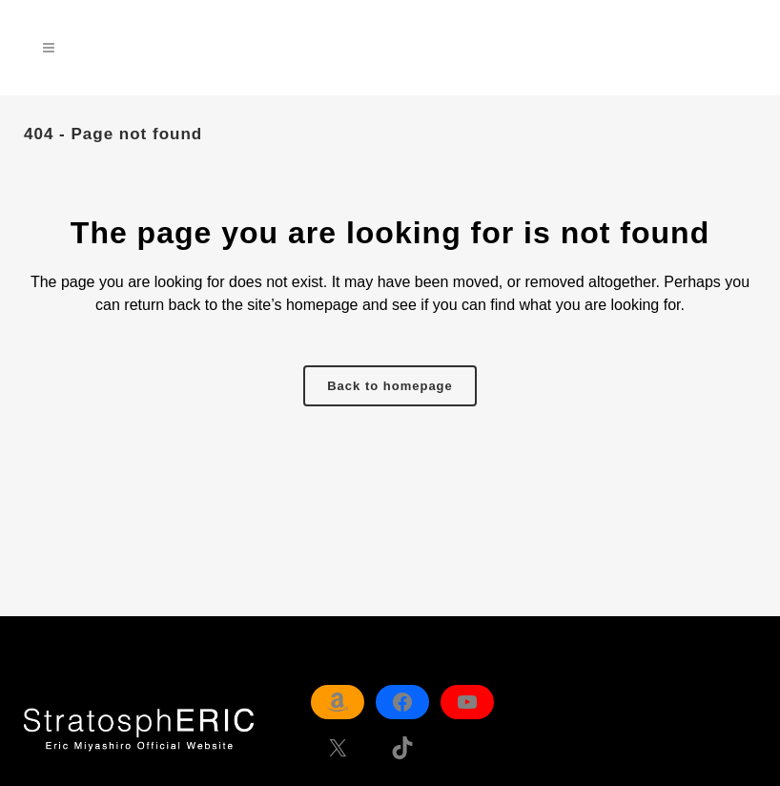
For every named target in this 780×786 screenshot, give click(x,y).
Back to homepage (390, 386)
